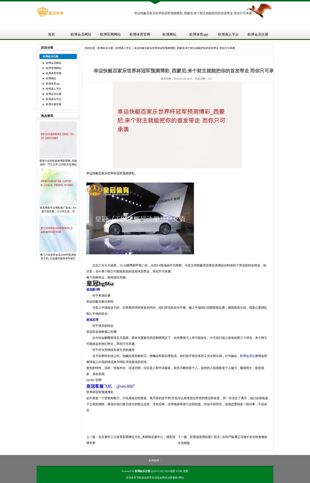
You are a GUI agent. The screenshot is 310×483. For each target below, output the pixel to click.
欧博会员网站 (81, 34)
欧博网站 (169, 34)
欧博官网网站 (110, 34)
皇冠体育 (146, 477)
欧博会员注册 (258, 34)
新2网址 (179, 477)
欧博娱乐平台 (53, 99)
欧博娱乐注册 (105, 48)
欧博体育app (198, 34)
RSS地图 (170, 471)
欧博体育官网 (140, 34)
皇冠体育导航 (133, 477)
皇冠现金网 (158, 477)
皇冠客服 (170, 477)
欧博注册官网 (53, 104)
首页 (51, 34)
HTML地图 (182, 471)
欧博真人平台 (228, 34)
